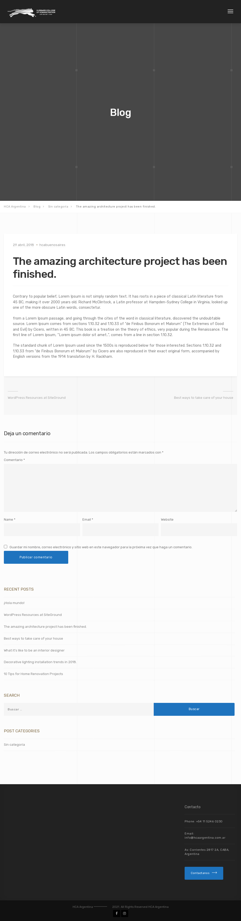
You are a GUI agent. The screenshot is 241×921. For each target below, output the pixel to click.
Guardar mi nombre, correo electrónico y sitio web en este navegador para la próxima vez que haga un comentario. (101, 547)
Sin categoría (14, 745)
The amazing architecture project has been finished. (45, 627)
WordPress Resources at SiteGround (37, 398)
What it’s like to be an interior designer (34, 650)
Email (86, 519)
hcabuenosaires (52, 245)
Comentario (14, 460)
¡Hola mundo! (14, 603)
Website (167, 519)
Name (8, 519)
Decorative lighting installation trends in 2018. (40, 662)
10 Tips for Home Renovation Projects (33, 674)
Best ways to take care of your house (203, 398)
